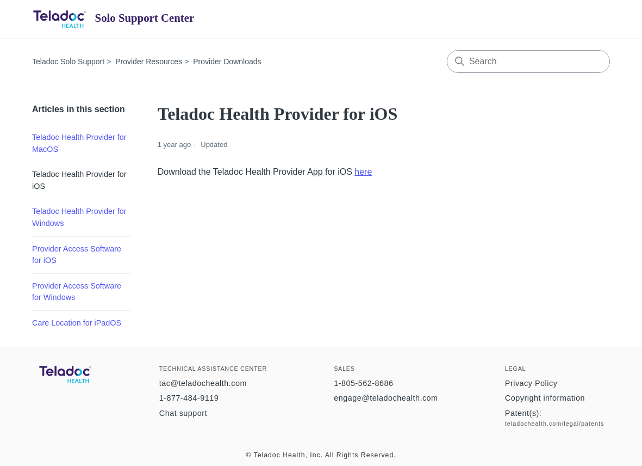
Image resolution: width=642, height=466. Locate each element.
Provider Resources (148, 61)
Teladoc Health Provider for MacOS (79, 143)
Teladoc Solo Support (68, 61)
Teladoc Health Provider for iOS (79, 180)
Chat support (183, 413)
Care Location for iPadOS (76, 322)
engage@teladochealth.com (386, 398)
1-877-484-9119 (189, 398)
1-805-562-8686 (363, 383)
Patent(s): (523, 413)
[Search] (528, 61)
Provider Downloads (227, 61)
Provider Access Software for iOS (76, 254)
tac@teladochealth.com (203, 383)
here (363, 171)
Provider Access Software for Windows (76, 291)
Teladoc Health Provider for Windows (79, 217)
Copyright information (545, 398)
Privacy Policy (531, 383)
